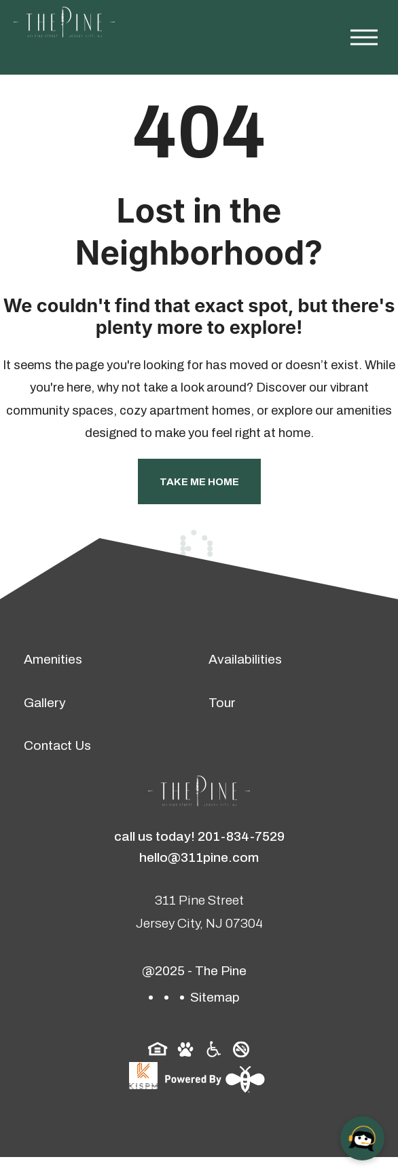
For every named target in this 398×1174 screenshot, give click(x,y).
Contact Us (57, 745)
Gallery (45, 703)
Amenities (53, 659)
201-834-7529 (241, 836)
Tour (222, 703)
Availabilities (245, 659)
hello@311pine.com (199, 857)
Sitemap (215, 997)
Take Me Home (199, 481)
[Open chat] (362, 1138)
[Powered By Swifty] (213, 1079)
